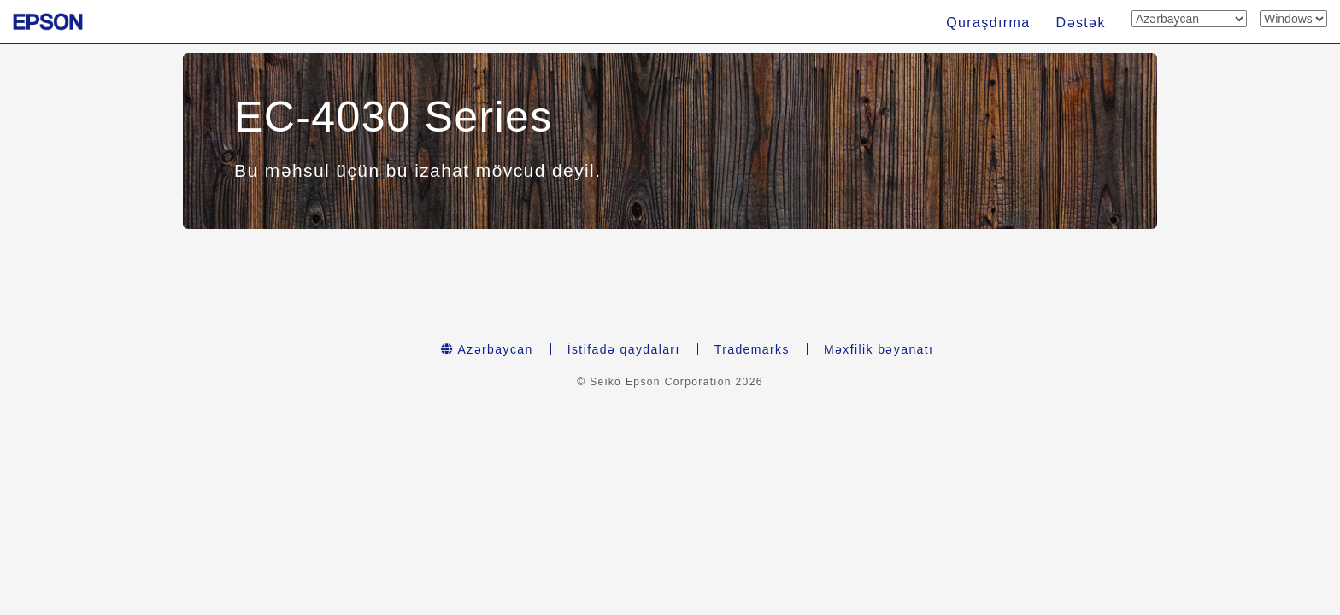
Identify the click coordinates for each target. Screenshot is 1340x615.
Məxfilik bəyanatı (879, 349)
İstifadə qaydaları (623, 349)
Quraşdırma (988, 22)
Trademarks (752, 349)
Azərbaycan (487, 349)
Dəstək (1081, 22)
